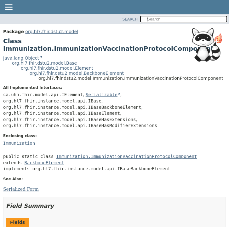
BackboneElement (44, 162)
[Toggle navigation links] (8, 7)
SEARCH (130, 19)
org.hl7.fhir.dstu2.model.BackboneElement (77, 73)
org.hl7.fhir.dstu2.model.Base (44, 63)
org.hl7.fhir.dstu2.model (51, 31)
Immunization (19, 143)
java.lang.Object (21, 58)
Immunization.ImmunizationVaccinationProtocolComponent (126, 156)
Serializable (101, 94)
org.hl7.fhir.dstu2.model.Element (57, 68)
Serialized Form (21, 189)
